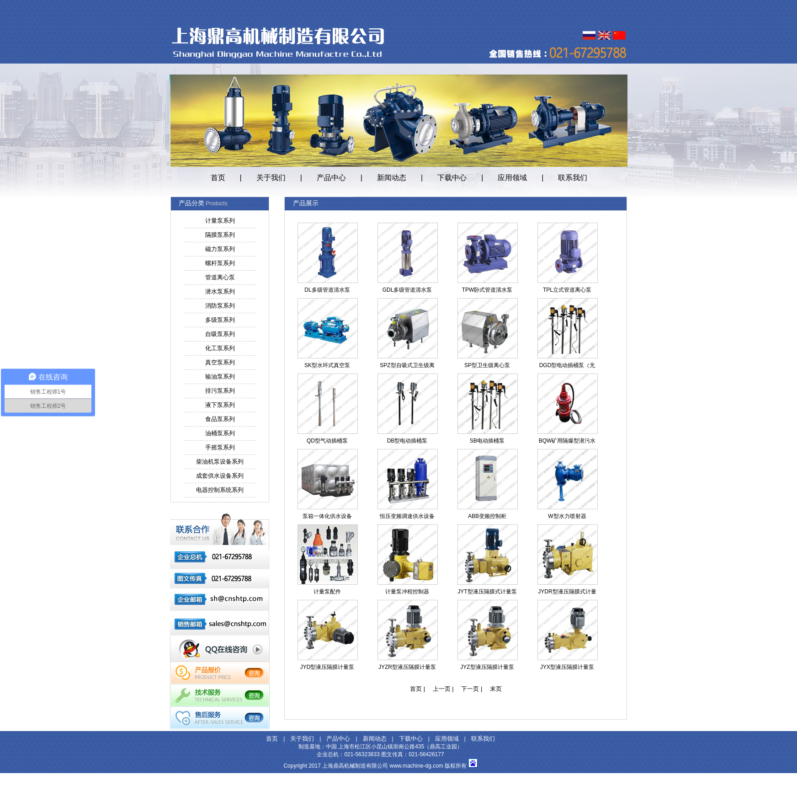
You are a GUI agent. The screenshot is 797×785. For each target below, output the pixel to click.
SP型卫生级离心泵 (487, 365)
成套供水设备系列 (220, 475)
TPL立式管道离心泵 (567, 290)
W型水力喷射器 (567, 516)
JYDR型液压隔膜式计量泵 (567, 593)
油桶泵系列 (220, 433)
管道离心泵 (220, 277)
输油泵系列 (220, 376)
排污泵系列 (220, 390)
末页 (496, 688)
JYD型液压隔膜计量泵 (327, 667)
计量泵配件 (327, 591)
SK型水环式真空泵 (327, 365)
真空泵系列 (220, 362)
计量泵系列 (220, 220)
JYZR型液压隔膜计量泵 (407, 667)
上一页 (442, 688)
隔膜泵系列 (220, 234)
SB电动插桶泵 (487, 441)
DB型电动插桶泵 (407, 441)
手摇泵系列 (220, 447)
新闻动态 (391, 178)
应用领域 (512, 178)
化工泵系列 (220, 348)
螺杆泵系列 (220, 263)
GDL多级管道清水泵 (407, 290)
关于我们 (271, 178)
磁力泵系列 (220, 249)
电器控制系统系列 (220, 489)
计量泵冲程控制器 (407, 591)
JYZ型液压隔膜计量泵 (487, 667)
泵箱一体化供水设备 (327, 516)
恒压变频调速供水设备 (407, 516)
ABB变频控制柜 (487, 516)
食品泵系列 (220, 419)
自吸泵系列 (220, 334)
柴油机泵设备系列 (220, 461)
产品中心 (331, 178)
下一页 (470, 688)
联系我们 (572, 178)
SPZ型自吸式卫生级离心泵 (407, 367)
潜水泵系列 (220, 291)
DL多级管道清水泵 (327, 290)
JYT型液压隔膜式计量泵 (486, 591)
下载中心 (452, 178)
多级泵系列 (220, 319)
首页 (218, 178)
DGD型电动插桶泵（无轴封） (567, 367)
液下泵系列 (220, 404)
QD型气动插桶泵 (327, 441)
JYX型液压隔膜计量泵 (567, 667)
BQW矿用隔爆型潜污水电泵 (567, 443)
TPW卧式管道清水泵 (487, 290)
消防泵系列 (220, 305)
